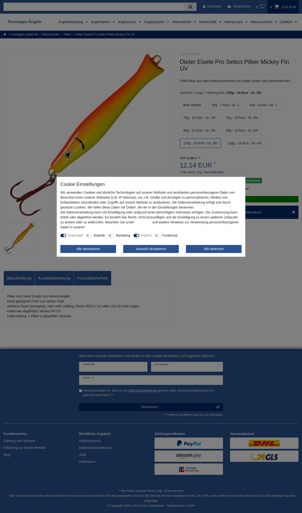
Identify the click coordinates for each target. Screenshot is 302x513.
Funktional (169, 235)
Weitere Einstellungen (197, 235)
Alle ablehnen (214, 249)
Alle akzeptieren (88, 249)
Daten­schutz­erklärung (102, 227)
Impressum (143, 222)
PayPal (146, 235)
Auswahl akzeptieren (151, 249)
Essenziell (75, 235)
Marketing (123, 235)
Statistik (99, 235)
